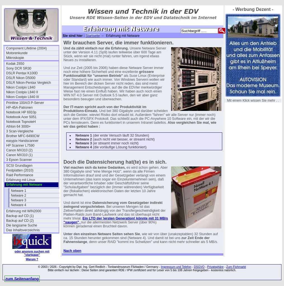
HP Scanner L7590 (20, 145)
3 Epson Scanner (19, 160)
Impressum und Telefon (176, 266)
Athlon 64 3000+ (18, 126)
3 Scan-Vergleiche (19, 131)
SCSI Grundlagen (19, 166)
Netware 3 (18, 200)
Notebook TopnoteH (21, 122)
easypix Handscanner (22, 141)
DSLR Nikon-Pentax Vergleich (28, 83)
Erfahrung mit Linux (20, 180)
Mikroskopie (15, 58)
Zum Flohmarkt (236, 266)
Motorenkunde (17, 53)
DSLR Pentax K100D (22, 73)
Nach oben (72, 251)
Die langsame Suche (21, 225)
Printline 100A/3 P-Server (25, 103)
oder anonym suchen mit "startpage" (32, 253)
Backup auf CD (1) (20, 216)
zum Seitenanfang (22, 279)
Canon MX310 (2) (19, 150)
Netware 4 (18, 205)
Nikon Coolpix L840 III (22, 97)
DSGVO (199, 266)
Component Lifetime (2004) (26, 48)
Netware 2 (18, 195)
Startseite (93, 36)
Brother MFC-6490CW (22, 136)
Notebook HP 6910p (21, 112)
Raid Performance (19, 175)
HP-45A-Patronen (19, 107)
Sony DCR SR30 (18, 68)
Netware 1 (18, 191)
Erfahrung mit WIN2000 (23, 211)
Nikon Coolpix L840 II (22, 92)
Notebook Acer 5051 (21, 117)
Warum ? (32, 259)
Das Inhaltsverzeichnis (23, 230)
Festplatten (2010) (19, 170)
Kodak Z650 (15, 64)
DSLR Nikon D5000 (21, 78)
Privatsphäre (215, 266)
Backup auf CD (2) (20, 221)
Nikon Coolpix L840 (20, 87)
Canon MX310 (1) (19, 155)
